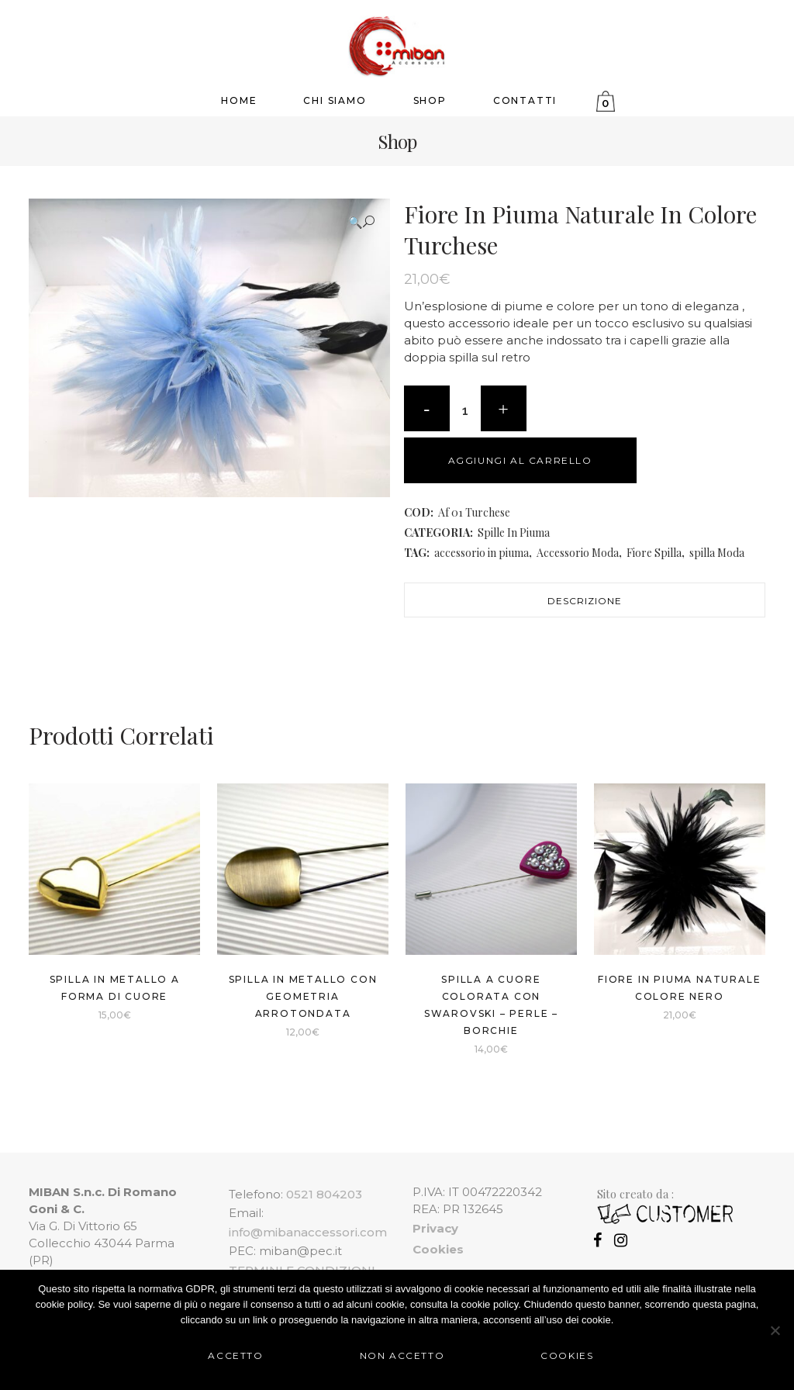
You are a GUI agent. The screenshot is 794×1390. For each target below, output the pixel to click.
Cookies (566, 1355)
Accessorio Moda (578, 552)
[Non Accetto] (774, 1330)
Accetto (235, 1355)
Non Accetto (402, 1355)
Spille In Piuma (514, 532)
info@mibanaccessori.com (308, 1232)
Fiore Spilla (654, 552)
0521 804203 (324, 1194)
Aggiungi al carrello (520, 460)
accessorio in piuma (481, 552)
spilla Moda (716, 552)
